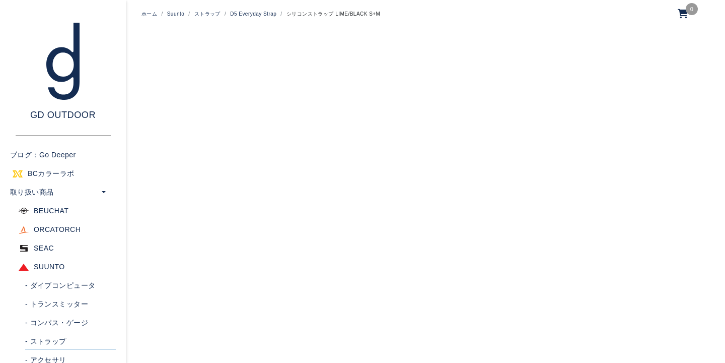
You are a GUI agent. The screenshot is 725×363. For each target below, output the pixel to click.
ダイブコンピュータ (60, 285)
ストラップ (45, 341)
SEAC (44, 248)
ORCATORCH (57, 229)
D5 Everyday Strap (253, 14)
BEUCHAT (51, 211)
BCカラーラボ (51, 173)
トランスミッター (56, 304)
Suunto (176, 14)
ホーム (149, 14)
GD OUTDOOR (63, 115)
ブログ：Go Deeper (43, 155)
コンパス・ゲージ (56, 323)
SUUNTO (49, 267)
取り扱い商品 (32, 192)
